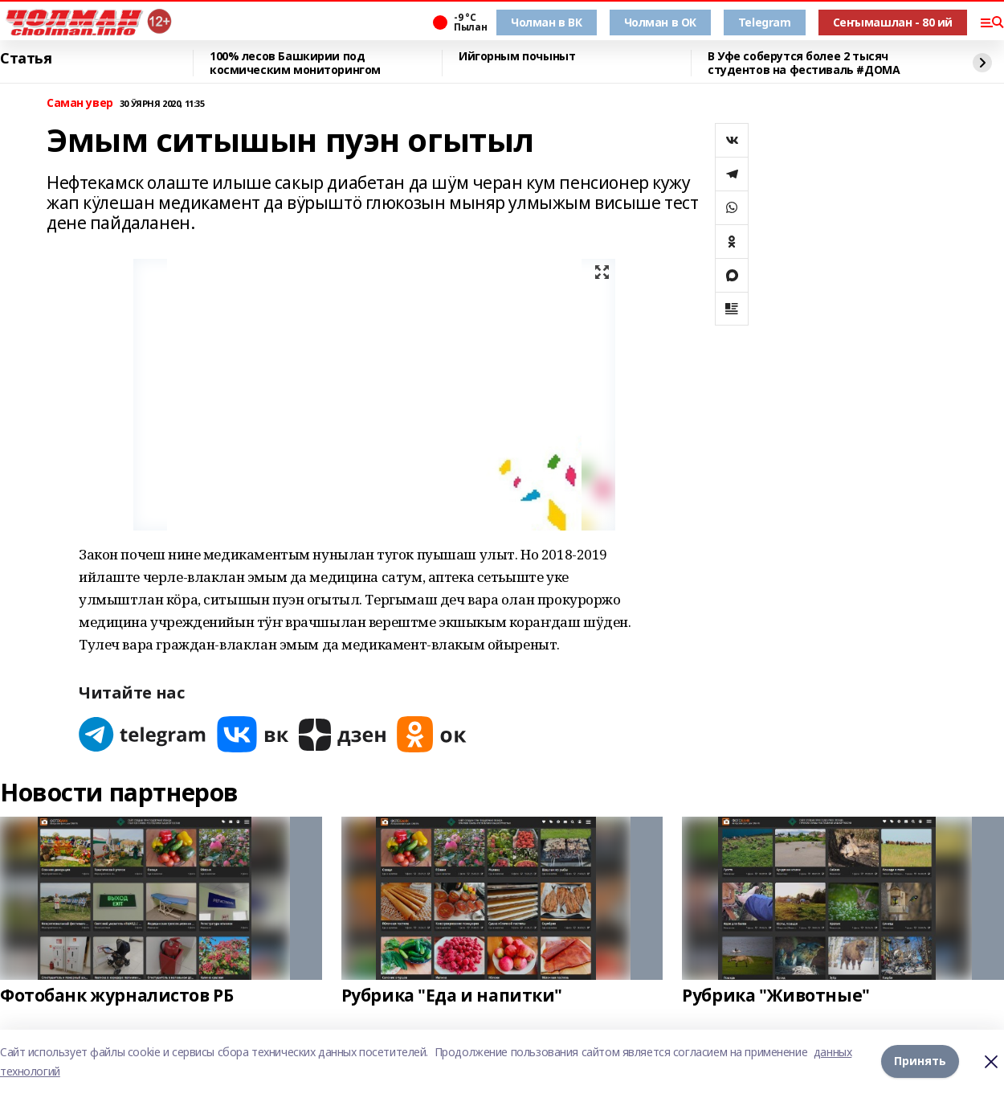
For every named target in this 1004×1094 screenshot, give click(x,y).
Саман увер (80, 103)
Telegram (764, 22)
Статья (25, 59)
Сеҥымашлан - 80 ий (893, 22)
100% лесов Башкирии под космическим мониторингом (295, 63)
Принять (920, 1061)
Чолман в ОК (660, 22)
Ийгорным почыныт (517, 57)
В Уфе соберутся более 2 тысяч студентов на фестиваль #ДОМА (804, 63)
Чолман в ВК (546, 22)
